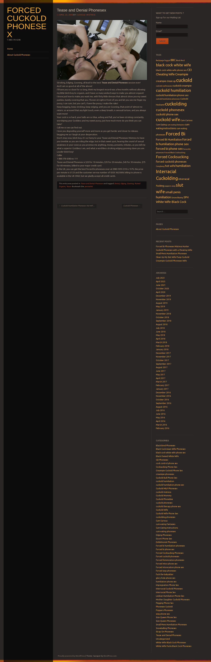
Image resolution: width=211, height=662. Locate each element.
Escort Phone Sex (164, 539)
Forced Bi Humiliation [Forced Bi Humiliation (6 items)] (169, 139)
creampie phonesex (165, 474)
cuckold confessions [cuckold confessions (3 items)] (164, 86)
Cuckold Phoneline (164, 499)
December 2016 (163, 392)
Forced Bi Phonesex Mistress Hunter (172, 246)
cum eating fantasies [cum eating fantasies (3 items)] (175, 125)
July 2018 (160, 328)
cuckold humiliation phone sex (170, 485)
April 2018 (160, 339)
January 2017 (162, 389)
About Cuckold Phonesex (18, 55)
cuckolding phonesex (165, 517)
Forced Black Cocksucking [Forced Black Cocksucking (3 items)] (174, 153)
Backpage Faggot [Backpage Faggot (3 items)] (163, 60)
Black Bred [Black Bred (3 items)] (180, 60)
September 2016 (163, 403)
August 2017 (161, 367)
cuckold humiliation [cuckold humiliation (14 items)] (173, 90)
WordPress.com (110, 656)
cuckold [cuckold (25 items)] (184, 80)
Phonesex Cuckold (164, 607)
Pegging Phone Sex (164, 603)
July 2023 (160, 278)
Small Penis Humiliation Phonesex (171, 253)
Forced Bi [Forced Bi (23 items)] (175, 133)
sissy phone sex (163, 614)
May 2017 (160, 375)
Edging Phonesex (164, 535)
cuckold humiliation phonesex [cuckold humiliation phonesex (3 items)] (168, 99)
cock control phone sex (167, 463)
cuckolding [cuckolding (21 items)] (176, 103)
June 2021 (161, 285)
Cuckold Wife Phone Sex (167, 513)
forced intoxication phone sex (170, 567)
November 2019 (163, 299)
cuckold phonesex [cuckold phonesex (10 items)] (170, 110)
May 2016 (160, 417)
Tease (68, 186)
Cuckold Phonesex (131, 206)
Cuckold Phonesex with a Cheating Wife (174, 250)
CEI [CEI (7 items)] (189, 69)
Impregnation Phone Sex (167, 585)
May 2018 (160, 335)
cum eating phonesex (166, 531)
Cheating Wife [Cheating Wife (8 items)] (165, 74)
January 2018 (162, 349)
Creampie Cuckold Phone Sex (169, 470)
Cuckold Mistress (85, 15)
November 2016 (163, 396)
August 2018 (161, 324)
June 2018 (161, 332)
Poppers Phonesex (164, 610)
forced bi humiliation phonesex (170, 546)
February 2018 (162, 346)
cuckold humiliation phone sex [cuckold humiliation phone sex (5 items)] (172, 95)
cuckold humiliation (165, 481)
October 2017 (162, 360)
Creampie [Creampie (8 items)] (181, 74)
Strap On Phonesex (165, 632)
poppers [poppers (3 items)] (168, 186)
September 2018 (163, 321)
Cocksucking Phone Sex (166, 467)
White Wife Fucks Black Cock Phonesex (173, 646)
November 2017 (163, 357)
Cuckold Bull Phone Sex (166, 478)
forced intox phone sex (166, 564)
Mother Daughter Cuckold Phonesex (173, 599)
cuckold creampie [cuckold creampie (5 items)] (182, 85)
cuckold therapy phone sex (168, 506)
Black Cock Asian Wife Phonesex (170, 449)
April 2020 (160, 292)
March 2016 (161, 425)
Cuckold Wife (162, 510)
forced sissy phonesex (166, 571)
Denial (117, 183)
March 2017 (161, 382)
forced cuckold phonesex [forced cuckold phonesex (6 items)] (171, 161)
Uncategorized (163, 639)
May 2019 (160, 306)
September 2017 (163, 364)
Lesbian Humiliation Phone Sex (170, 596)
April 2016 (160, 421)
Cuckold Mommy (163, 495)
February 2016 (162, 428)
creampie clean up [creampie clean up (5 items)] (166, 81)
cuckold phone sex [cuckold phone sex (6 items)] (167, 114)
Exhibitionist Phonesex (166, 542)
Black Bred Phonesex (165, 445)
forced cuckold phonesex (167, 556)
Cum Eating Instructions (167, 528)
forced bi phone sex (165, 549)
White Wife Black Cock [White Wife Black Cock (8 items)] (171, 202)
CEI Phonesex (162, 460)
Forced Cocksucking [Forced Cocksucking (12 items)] (172, 157)
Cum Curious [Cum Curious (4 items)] (187, 120)
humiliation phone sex (166, 582)
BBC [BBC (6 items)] (173, 60)
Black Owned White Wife (167, 456)
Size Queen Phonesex (166, 621)
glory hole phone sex (165, 578)
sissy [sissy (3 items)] (173, 186)
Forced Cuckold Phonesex (26, 22)
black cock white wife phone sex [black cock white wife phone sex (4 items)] (171, 70)
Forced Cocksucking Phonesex (169, 553)
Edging (123, 183)
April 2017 (160, 378)
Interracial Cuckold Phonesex (169, 589)
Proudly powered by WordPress (71, 656)
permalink (89, 186)
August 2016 (161, 407)
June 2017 (161, 371)
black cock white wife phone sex (170, 453)
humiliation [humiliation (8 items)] (183, 166)
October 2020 (162, 288)
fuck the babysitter (164, 574)
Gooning (130, 183)
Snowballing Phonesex (166, 628)
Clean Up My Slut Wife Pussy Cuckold (172, 257)
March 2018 (161, 342)
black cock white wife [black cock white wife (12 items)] (173, 65)
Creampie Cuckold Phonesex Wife (171, 261)
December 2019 (163, 296)
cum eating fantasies (165, 524)
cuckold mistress (163, 492)
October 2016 (162, 400)
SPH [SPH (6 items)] (186, 197)
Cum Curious (161, 521)
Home (10, 49)
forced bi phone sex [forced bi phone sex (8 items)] (169, 148)
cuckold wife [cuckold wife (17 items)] (168, 119)
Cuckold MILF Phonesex (166, 488)
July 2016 (160, 410)
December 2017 (163, 353)
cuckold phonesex (164, 503)
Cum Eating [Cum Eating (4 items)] (161, 124)
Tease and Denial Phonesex (92, 183)
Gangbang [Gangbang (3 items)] (160, 166)
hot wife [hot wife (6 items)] (170, 165)
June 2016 (161, 414)
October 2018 (162, 317)
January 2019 (162, 310)
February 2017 (162, 385)
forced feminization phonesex (170, 560)
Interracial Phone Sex (166, 592)
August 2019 (161, 303)
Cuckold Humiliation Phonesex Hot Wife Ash (78, 206)
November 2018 (163, 314)
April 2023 (160, 281)
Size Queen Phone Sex (166, 617)
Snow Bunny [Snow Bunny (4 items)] (177, 197)
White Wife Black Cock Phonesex (171, 642)
